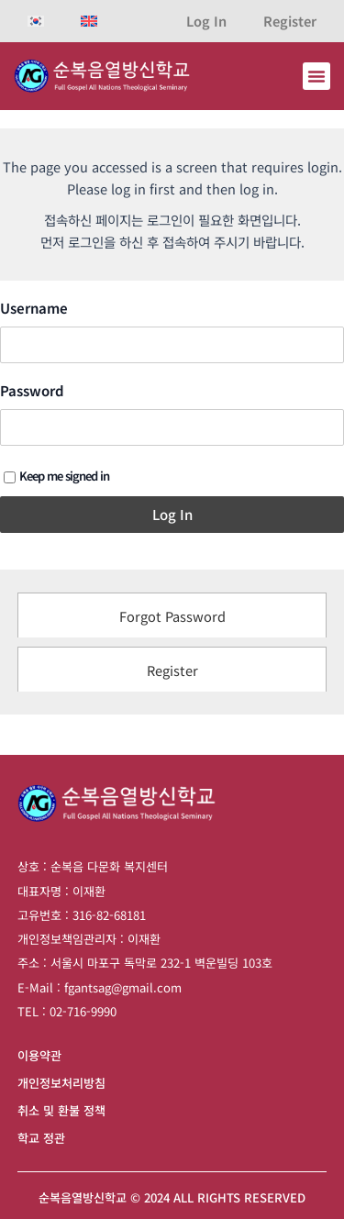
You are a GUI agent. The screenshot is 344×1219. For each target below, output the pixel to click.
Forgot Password (172, 616)
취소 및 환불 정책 (61, 1110)
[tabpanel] (172, 421)
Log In (206, 20)
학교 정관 (41, 1138)
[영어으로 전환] (89, 21)
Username (34, 308)
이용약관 (39, 1055)
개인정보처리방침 (61, 1083)
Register (289, 20)
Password (32, 391)
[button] (316, 76)
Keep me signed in (56, 475)
